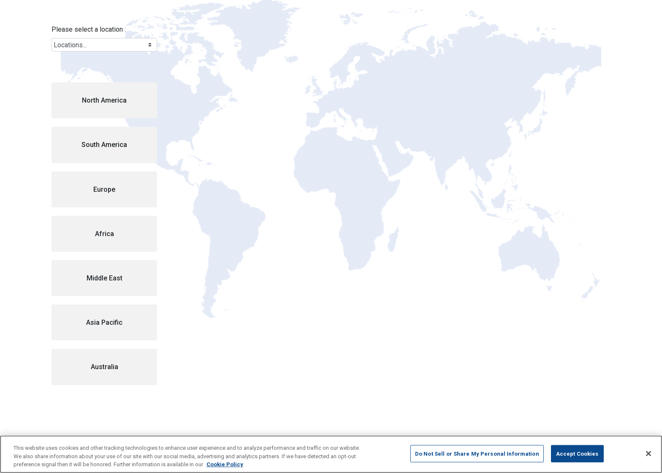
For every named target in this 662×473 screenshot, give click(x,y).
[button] (104, 100)
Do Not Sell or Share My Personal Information (477, 453)
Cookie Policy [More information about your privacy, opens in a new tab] (224, 464)
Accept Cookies (577, 453)
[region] (331, 454)
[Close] (648, 453)
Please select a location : (89, 29)
